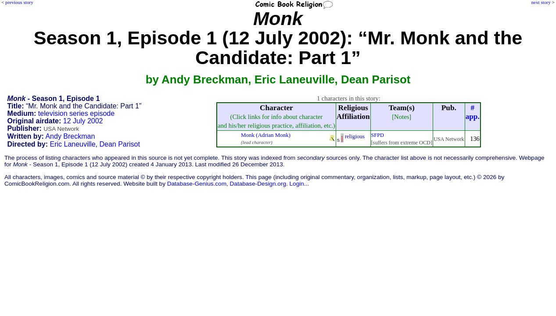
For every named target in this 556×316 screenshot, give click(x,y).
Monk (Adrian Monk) (266, 135)
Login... (299, 183)
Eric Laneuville (73, 144)
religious (355, 136)
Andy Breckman (70, 136)
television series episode (76, 113)
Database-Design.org (258, 183)
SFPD (377, 135)
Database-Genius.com (196, 183)
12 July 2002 (83, 121)
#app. (473, 112)
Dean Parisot (119, 144)
